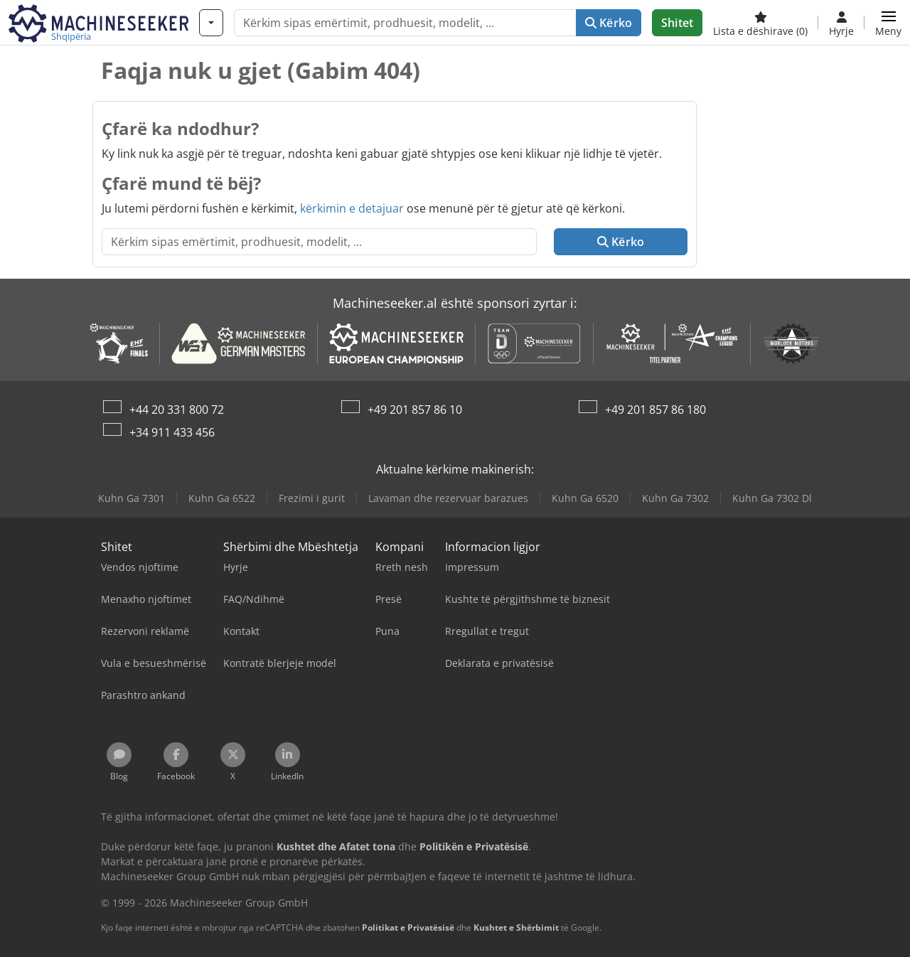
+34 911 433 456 (172, 432)
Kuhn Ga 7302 (675, 498)
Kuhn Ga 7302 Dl (772, 498)
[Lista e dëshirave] (760, 22)
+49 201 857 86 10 (415, 409)
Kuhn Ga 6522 (221, 498)
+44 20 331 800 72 (176, 409)
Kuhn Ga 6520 (585, 498)
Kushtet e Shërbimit (516, 927)
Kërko (608, 23)
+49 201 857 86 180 (655, 409)
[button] (888, 22)
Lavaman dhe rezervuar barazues (448, 498)
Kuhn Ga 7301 (131, 498)
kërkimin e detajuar (352, 208)
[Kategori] (211, 22)
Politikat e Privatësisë (408, 927)
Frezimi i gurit (312, 498)
